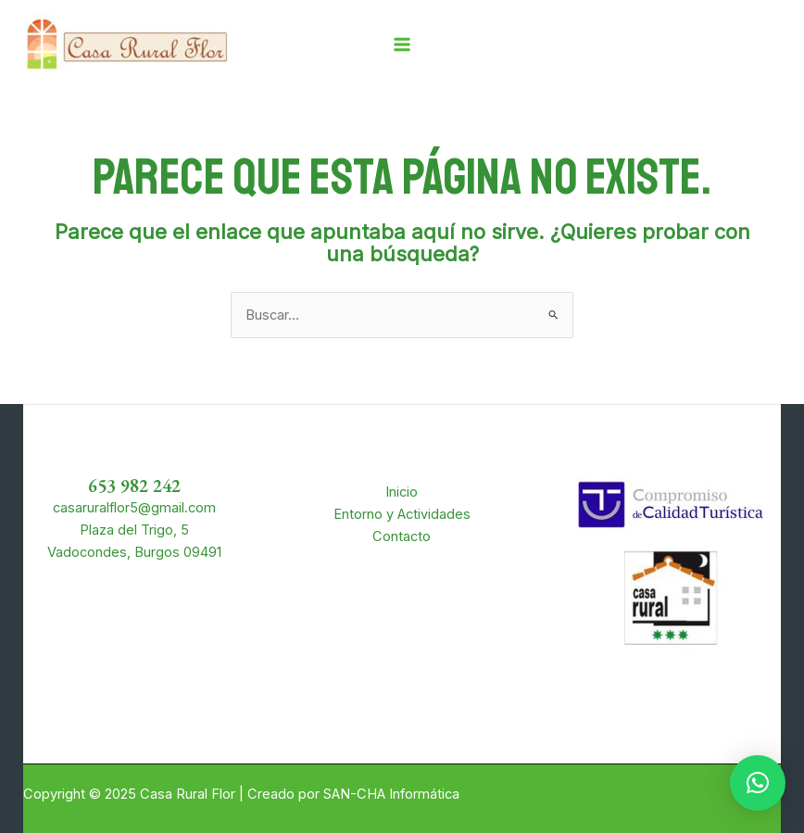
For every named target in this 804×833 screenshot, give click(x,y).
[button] (757, 783)
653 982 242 (134, 485)
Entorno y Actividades (402, 514)
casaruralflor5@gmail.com (134, 507)
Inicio (401, 492)
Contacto (401, 536)
